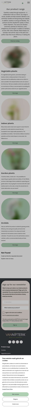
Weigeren (15, 399)
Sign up (15, 325)
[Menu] (28, 2)
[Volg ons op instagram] (13, 341)
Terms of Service (15, 320)
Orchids (3, 350)
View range (15, 93)
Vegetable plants (6, 353)
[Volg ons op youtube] (21, 341)
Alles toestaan (15, 394)
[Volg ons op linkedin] (17, 341)
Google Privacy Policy (7, 389)
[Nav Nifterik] (15, 335)
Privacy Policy (5, 320)
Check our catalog (15, 41)
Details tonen (15, 404)
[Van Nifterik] (6, 2)
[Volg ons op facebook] (9, 341)
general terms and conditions (12, 315)
